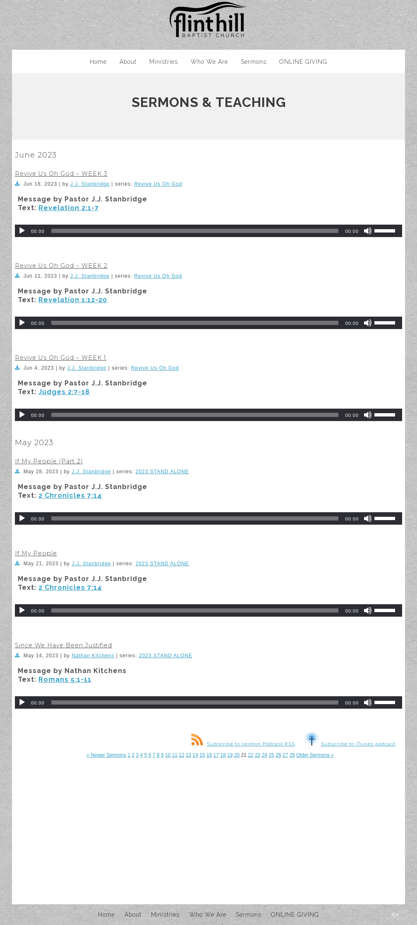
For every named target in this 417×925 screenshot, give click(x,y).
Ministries (163, 61)
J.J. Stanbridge (90, 184)
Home (98, 61)
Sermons (253, 61)
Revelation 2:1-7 (68, 208)
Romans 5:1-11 (64, 679)
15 (202, 755)
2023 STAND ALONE (162, 472)
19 (229, 755)
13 (188, 755)
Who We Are (209, 61)
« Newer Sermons (106, 755)
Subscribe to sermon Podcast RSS (243, 744)
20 (237, 755)
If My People (36, 553)
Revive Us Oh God (158, 184)
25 (271, 755)
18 (222, 755)
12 (181, 755)
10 (167, 755)
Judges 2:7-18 (64, 392)
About (128, 61)
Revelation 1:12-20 (72, 300)
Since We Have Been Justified (63, 645)
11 (174, 755)
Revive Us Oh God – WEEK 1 (60, 357)
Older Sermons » (315, 755)
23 (257, 755)
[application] (208, 231)
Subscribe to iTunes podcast (350, 744)
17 (216, 755)
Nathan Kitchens (93, 656)
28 (292, 755)
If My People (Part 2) (49, 461)
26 (278, 755)
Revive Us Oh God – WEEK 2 (61, 265)
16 (209, 755)
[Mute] (368, 231)
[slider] (195, 231)
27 (285, 755)
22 (250, 755)
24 (264, 755)
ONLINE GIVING (303, 61)
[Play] (22, 231)
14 (195, 755)
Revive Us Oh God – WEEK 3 (61, 173)
